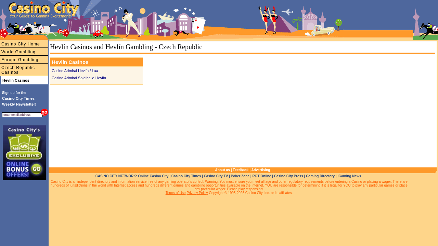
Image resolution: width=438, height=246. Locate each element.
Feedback (240, 170)
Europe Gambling (19, 59)
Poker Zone (240, 176)
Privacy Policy (197, 193)
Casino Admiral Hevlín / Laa (75, 71)
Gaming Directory (320, 176)
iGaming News (349, 176)
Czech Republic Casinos (18, 70)
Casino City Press (288, 176)
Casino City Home (20, 44)
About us (222, 170)
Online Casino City (153, 176)
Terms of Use (176, 193)
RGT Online (261, 176)
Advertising (260, 170)
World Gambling (18, 52)
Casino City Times (186, 176)
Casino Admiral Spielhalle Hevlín (79, 78)
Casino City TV (216, 176)
